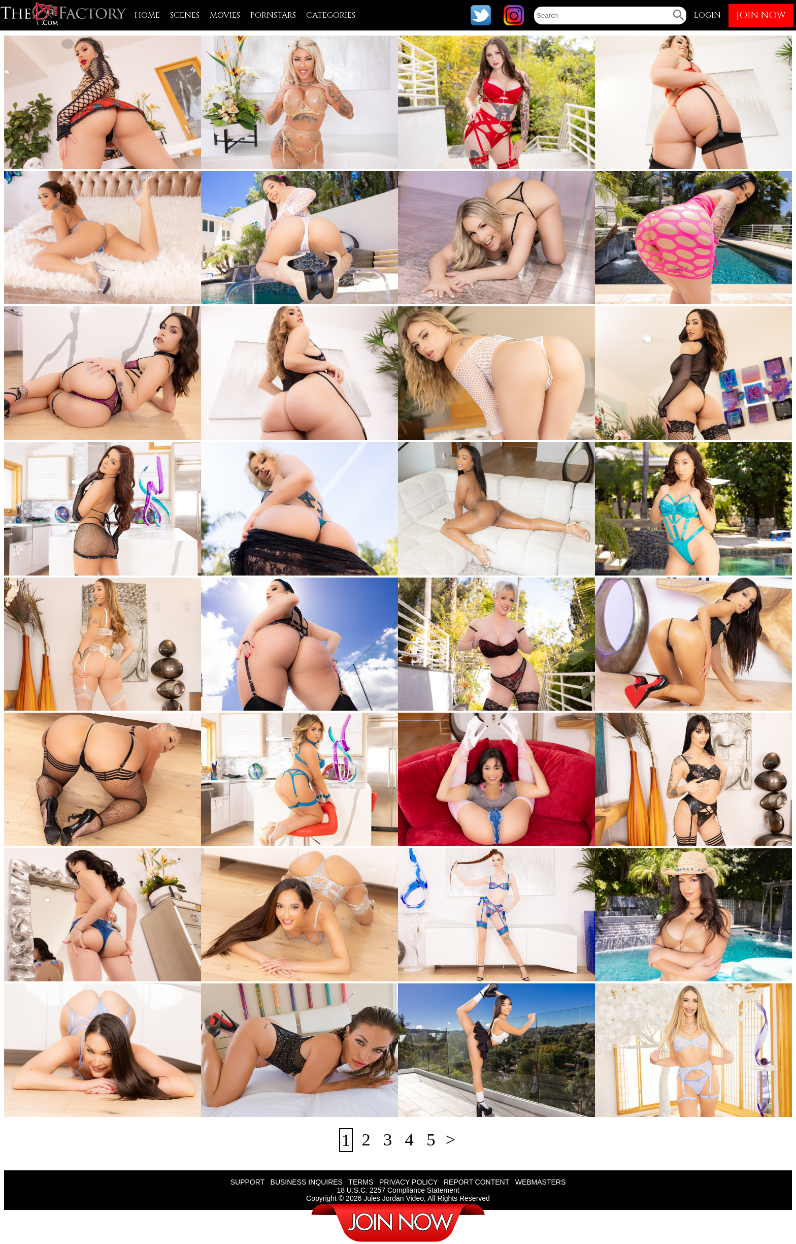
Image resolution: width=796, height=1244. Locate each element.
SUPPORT (247, 1182)
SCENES (185, 15)
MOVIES (225, 15)
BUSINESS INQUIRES (307, 1182)
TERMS (360, 1182)
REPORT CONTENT (476, 1182)
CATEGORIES (330, 15)
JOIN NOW (761, 15)
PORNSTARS (273, 15)
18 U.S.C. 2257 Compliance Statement (398, 1190)
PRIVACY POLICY (408, 1182)
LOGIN (707, 15)
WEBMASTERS (540, 1182)
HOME (147, 15)
